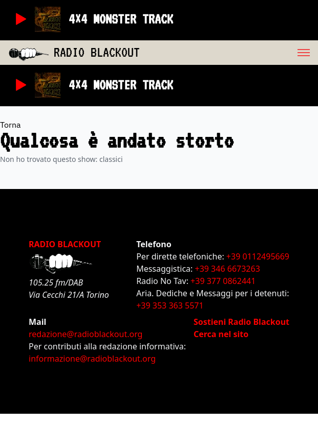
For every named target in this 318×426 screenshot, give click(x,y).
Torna (10, 125)
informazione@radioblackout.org (92, 358)
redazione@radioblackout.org (85, 334)
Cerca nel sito (221, 334)
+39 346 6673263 (227, 268)
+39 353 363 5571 (169, 305)
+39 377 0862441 (223, 281)
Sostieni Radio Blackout (241, 321)
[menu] (229, 52)
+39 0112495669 (257, 256)
